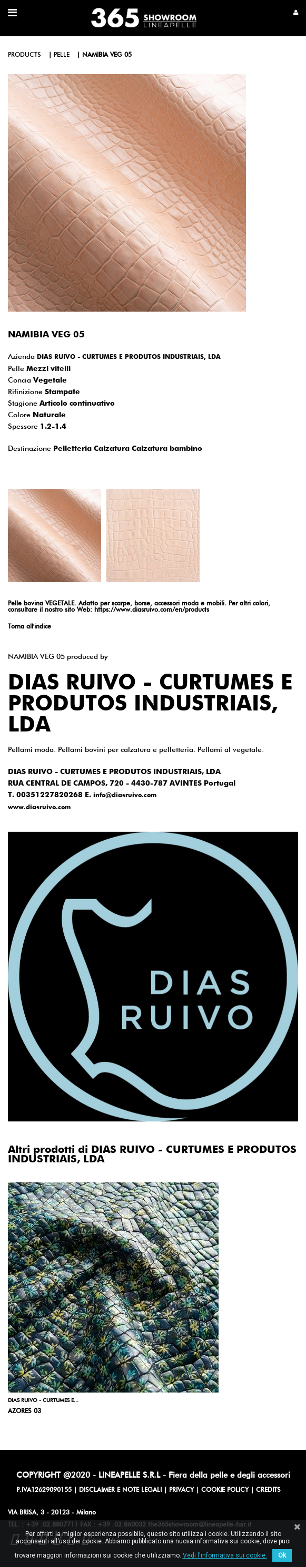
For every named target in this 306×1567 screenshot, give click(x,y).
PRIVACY (181, 1490)
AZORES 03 (24, 1411)
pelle (62, 55)
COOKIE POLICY (225, 1490)
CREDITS (268, 1490)
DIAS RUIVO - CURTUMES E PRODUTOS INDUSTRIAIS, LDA (129, 357)
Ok (282, 1555)
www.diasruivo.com (39, 808)
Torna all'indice (29, 627)
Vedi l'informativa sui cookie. (225, 1555)
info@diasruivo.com (124, 795)
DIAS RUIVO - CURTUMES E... (43, 1400)
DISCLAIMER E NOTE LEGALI (120, 1490)
